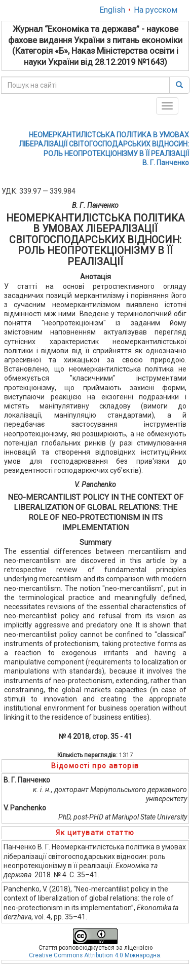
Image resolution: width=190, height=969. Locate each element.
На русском (155, 10)
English (112, 10)
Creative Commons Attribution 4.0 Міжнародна (94, 955)
